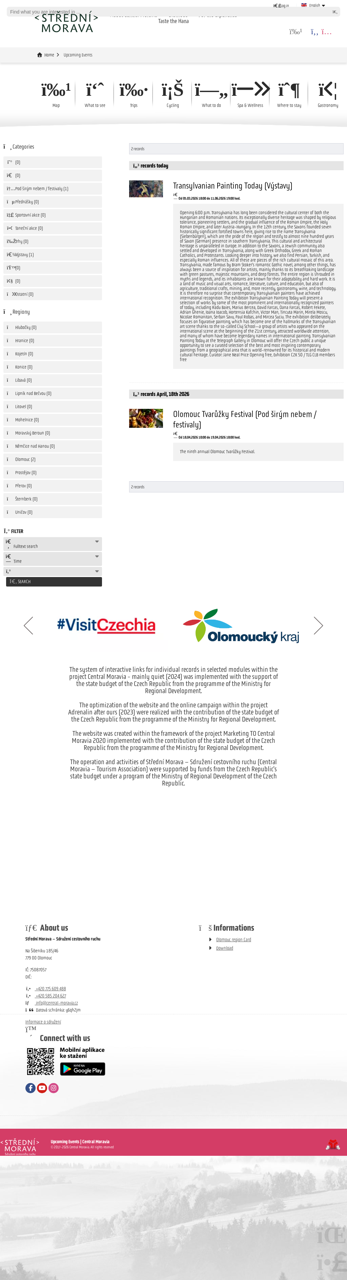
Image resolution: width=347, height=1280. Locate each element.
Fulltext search (21, 544)
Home (66, 21)
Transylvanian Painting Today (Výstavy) (232, 185)
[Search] (335, 12)
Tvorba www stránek (333, 1144)
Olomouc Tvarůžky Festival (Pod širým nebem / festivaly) (245, 419)
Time (13, 559)
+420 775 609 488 (45, 988)
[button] (281, 5)
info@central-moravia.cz (51, 1002)
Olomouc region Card (233, 939)
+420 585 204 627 (45, 995)
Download (224, 947)
